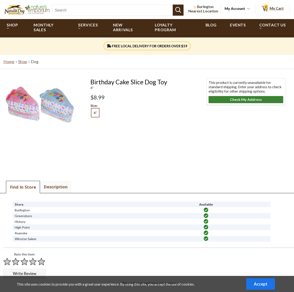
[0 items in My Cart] (272, 8)
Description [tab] (56, 187)
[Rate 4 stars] (33, 261)
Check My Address (246, 99)
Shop (22, 61)
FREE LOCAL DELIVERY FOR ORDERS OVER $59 (147, 46)
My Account (235, 8)
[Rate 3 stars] (24, 261)
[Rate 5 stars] (41, 261)
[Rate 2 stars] (16, 261)
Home (8, 61)
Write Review (24, 273)
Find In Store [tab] (23, 187)
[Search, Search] (112, 10)
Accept (260, 283)
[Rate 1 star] (7, 261)
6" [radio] (95, 113)
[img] (206, 210)
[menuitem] (13, 28)
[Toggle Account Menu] (248, 9)
